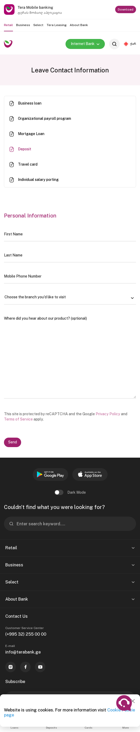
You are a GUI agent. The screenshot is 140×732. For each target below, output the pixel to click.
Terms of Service (18, 419)
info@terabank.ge (23, 652)
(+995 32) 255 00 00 (25, 634)
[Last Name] (70, 255)
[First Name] (70, 234)
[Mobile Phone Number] (70, 276)
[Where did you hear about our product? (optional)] (70, 355)
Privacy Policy (108, 414)
